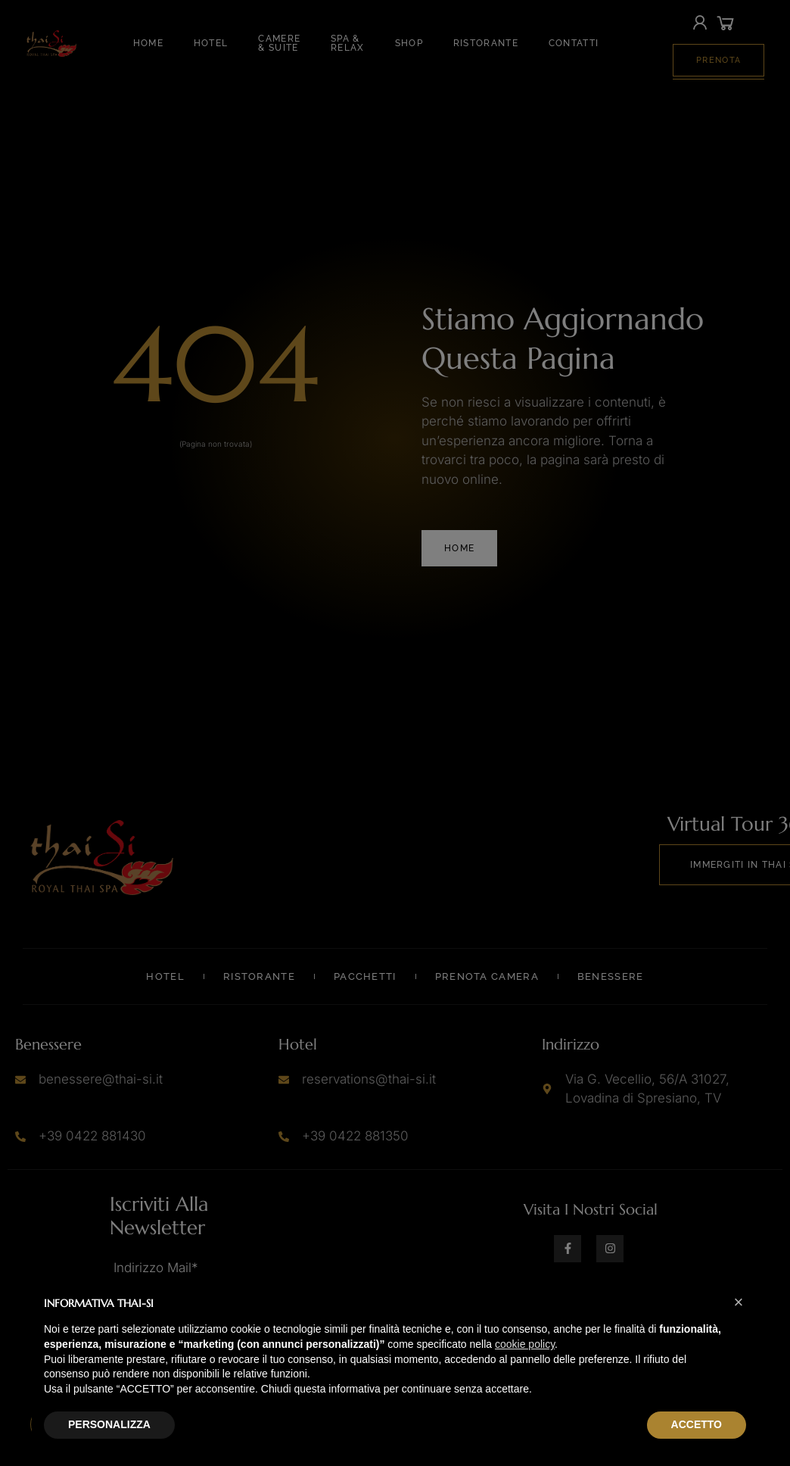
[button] (738, 1302)
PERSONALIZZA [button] (109, 1424)
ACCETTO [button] (696, 1424)
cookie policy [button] (525, 1344)
